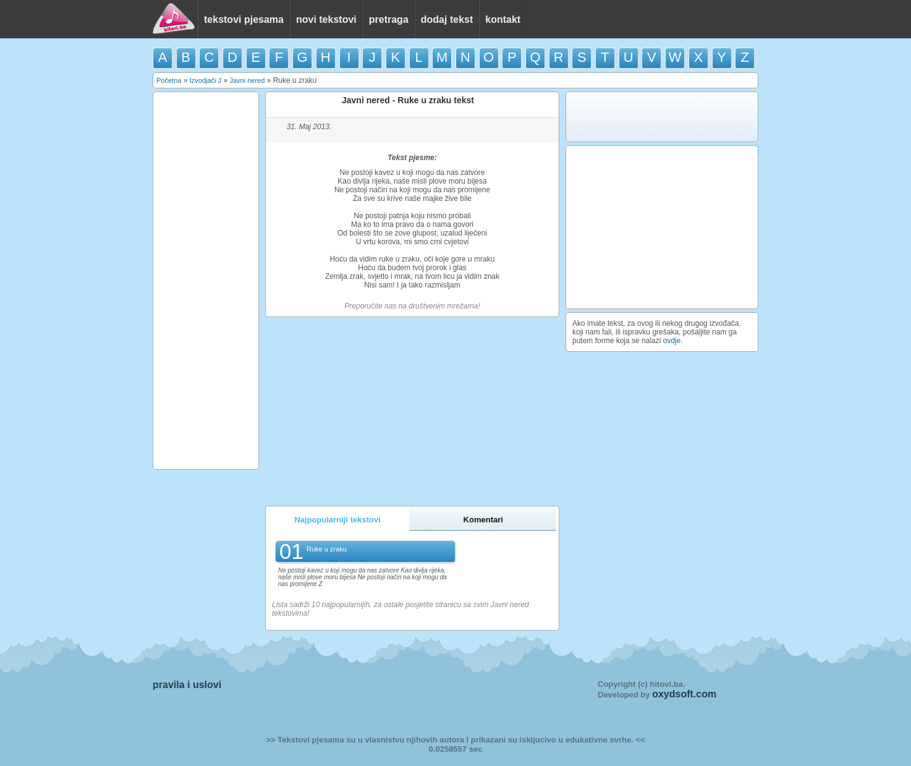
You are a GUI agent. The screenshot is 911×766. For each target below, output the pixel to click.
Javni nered (247, 80)
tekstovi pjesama (244, 19)
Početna (168, 80)
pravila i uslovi (187, 684)
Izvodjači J (205, 80)
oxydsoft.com (684, 694)
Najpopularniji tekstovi (337, 519)
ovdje (672, 340)
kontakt (502, 19)
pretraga (389, 19)
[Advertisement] (205, 280)
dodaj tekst (447, 19)
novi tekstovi (326, 19)
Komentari (483, 519)
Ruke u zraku (327, 549)
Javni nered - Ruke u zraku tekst (408, 100)
